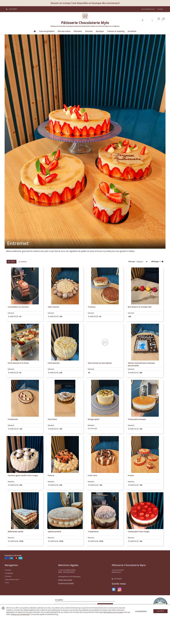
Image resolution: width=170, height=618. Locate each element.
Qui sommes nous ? (12, 579)
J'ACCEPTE (160, 611)
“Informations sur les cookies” (113, 612)
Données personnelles (66, 583)
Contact (160, 9)
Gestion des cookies (65, 580)
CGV (7, 583)
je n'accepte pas (141, 611)
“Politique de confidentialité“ (20, 614)
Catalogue (9, 573)
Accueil (8, 570)
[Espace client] (152, 20)
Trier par (131, 261)
